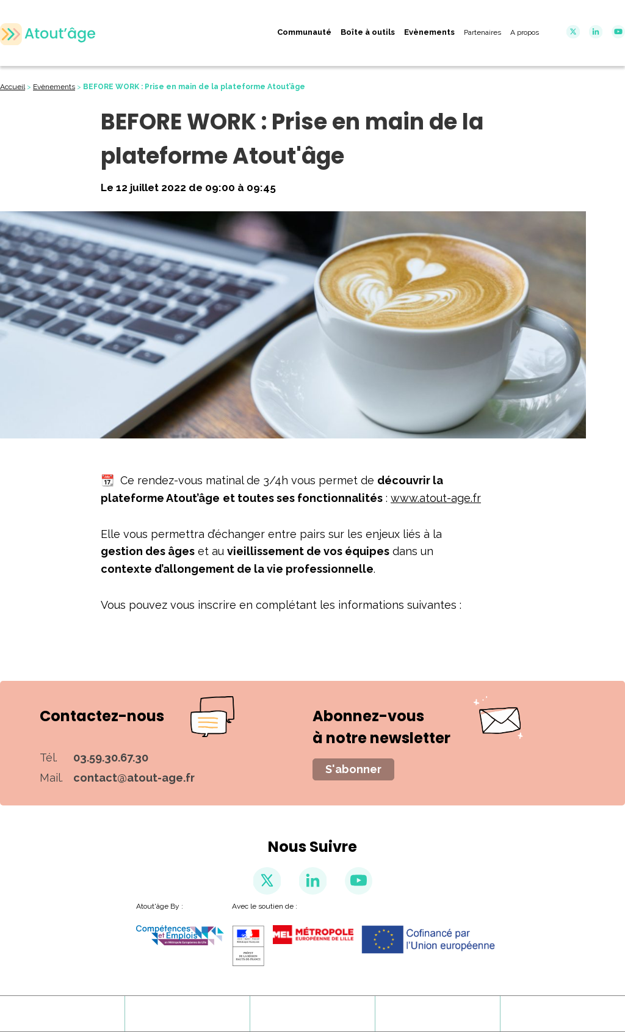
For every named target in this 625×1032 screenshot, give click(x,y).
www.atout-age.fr (436, 498)
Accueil (12, 86)
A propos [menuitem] (524, 32)
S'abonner (353, 769)
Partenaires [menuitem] (482, 32)
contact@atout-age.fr (134, 777)
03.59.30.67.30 (110, 757)
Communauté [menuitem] (304, 32)
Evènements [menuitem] (429, 32)
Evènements (54, 86)
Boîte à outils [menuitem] (368, 32)
